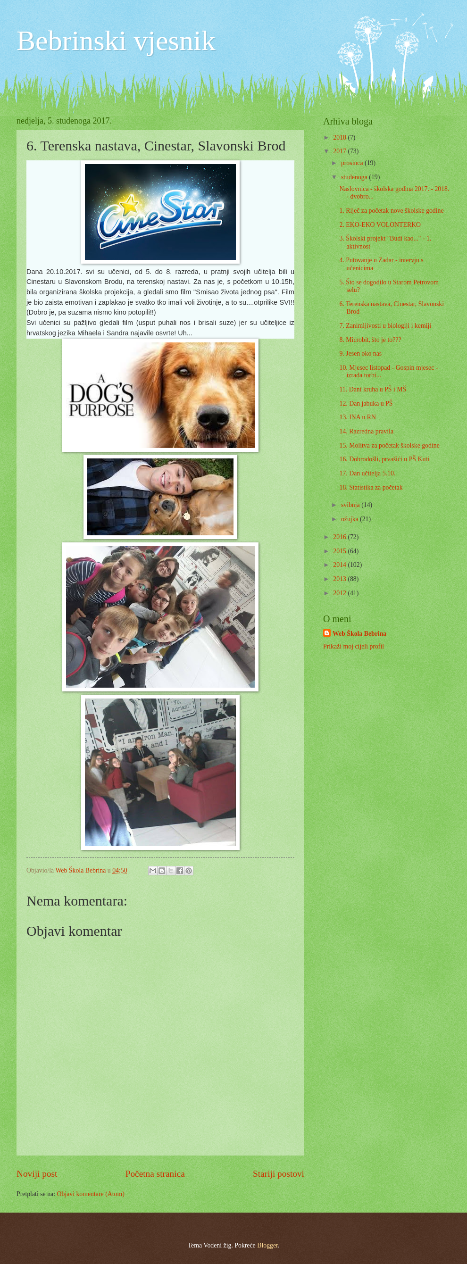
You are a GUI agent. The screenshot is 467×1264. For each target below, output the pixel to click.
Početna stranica (155, 1174)
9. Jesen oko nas (360, 353)
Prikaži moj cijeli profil (353, 646)
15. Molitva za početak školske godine (389, 445)
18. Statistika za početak (370, 487)
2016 (340, 537)
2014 (340, 564)
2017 (340, 151)
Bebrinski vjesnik (116, 40)
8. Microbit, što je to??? (370, 339)
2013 (340, 578)
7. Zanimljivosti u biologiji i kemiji (385, 325)
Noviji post (37, 1174)
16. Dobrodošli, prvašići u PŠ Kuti (384, 459)
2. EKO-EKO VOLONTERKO (380, 224)
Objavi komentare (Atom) (90, 1193)
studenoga (355, 177)
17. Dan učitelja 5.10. (367, 473)
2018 (340, 137)
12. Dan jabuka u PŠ (365, 403)
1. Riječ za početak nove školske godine (391, 210)
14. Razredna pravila (366, 431)
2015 (340, 551)
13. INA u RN (357, 417)
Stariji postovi (278, 1174)
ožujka (350, 519)
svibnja (351, 504)
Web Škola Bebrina (359, 633)
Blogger (267, 1245)
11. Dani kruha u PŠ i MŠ (372, 389)
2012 (340, 593)
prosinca (353, 162)
